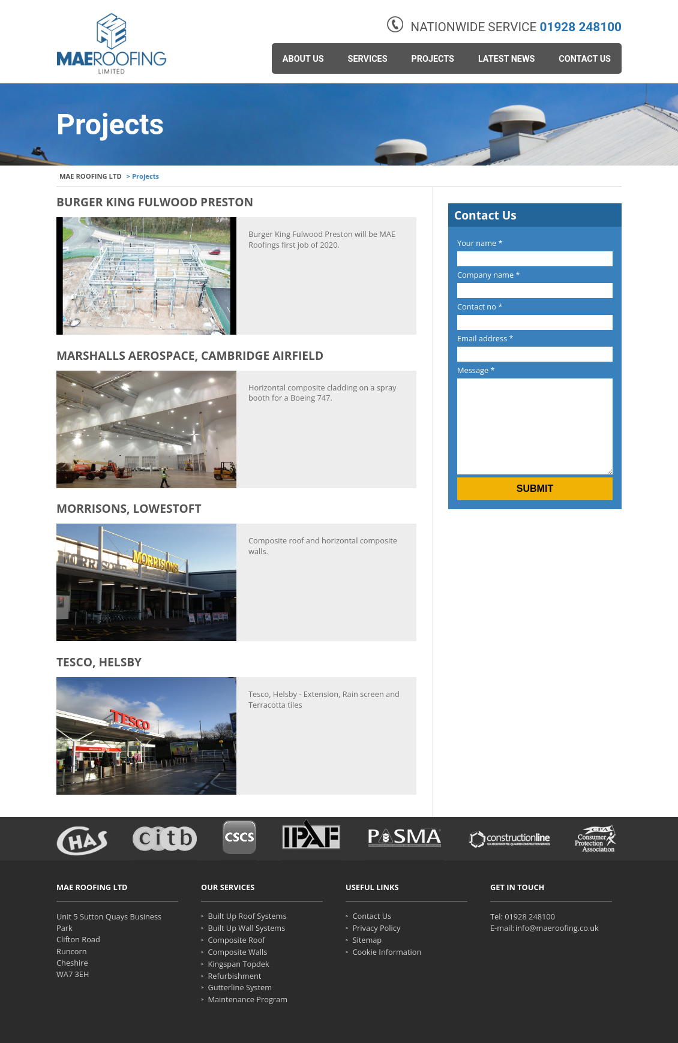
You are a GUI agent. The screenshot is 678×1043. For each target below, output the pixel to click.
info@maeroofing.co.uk (557, 928)
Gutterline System (240, 987)
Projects (433, 59)
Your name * (480, 243)
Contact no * (479, 306)
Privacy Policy (376, 928)
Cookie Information (386, 952)
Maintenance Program (247, 999)
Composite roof (236, 940)
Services (368, 59)
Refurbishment (234, 976)
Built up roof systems (247, 916)
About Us (303, 59)
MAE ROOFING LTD (90, 176)
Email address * (485, 338)
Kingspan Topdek (238, 964)
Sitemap (367, 940)
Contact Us (585, 59)
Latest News (506, 59)
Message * (476, 370)
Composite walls (237, 952)
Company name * (488, 274)
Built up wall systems (246, 928)
